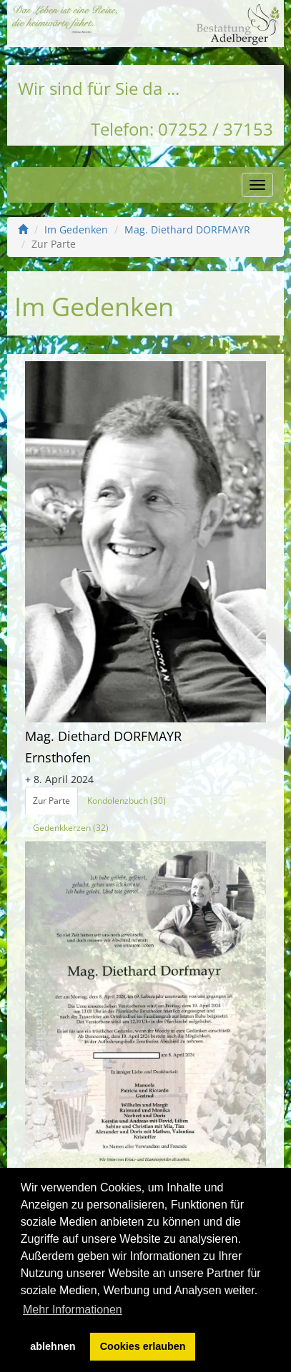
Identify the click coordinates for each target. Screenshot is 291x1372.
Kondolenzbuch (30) (126, 801)
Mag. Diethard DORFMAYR (187, 229)
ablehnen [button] (52, 1346)
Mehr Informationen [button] (72, 1309)
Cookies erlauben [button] (143, 1346)
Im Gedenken (76, 229)
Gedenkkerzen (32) (71, 828)
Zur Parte (51, 801)
